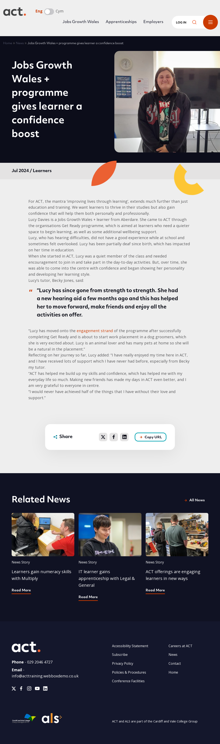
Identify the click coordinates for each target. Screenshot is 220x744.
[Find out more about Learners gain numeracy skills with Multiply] (43, 553)
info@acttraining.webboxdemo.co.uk (45, 675)
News (20, 43)
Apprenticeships (121, 22)
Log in (181, 22)
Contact (175, 663)
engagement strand (95, 330)
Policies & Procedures (129, 672)
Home (7, 43)
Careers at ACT (180, 646)
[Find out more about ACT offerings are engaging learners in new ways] (177, 553)
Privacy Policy (122, 663)
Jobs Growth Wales (80, 22)
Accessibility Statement (130, 646)
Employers (153, 22)
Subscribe (120, 654)
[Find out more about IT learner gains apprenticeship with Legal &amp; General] (110, 556)
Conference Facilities (128, 681)
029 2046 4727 (40, 662)
